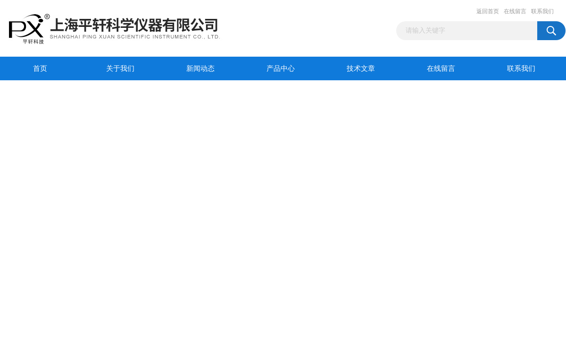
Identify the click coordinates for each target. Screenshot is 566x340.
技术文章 (361, 68)
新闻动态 (200, 68)
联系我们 (542, 11)
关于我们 (120, 68)
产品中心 (280, 68)
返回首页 (487, 11)
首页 (40, 68)
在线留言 (515, 11)
